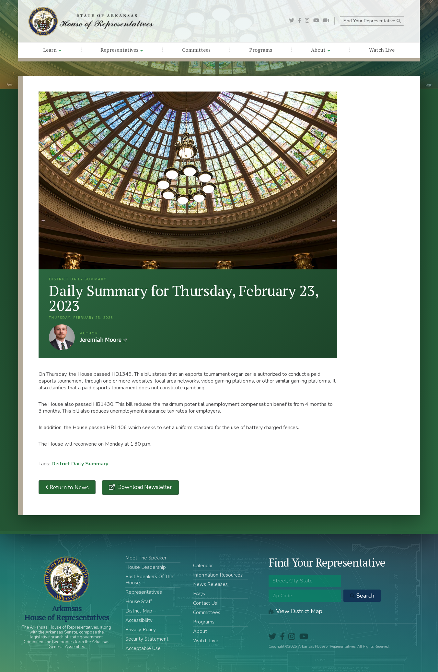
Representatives (121, 49)
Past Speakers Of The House (149, 579)
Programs (260, 49)
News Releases (210, 584)
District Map (138, 611)
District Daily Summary (80, 463)
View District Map (295, 611)
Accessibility (139, 620)
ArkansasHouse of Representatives (66, 613)
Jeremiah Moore (62, 337)
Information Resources (218, 575)
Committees (196, 49)
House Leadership (145, 567)
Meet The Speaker (146, 558)
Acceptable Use (143, 648)
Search (362, 596)
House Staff (138, 601)
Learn (52, 49)
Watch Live (382, 49)
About (320, 49)
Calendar (203, 565)
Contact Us (205, 603)
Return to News (67, 487)
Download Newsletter (144, 487)
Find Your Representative (372, 21)
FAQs (199, 594)
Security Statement (146, 639)
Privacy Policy (140, 629)
